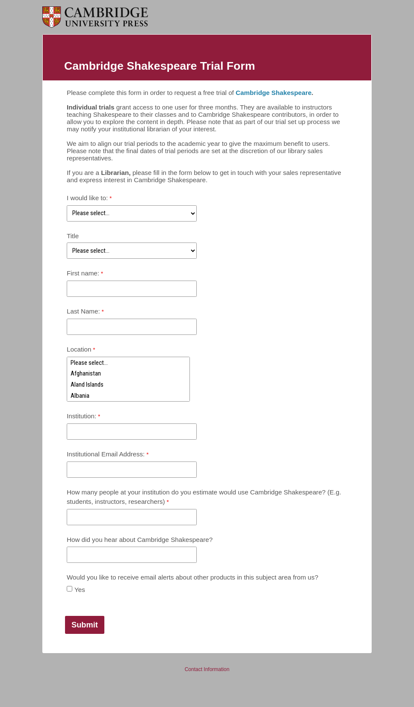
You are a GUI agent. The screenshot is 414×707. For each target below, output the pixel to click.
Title (73, 236)
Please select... (128, 362)
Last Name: (83, 311)
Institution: (81, 416)
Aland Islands (128, 384)
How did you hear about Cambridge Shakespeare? (140, 539)
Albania (128, 395)
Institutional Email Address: (106, 454)
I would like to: (87, 197)
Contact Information (207, 669)
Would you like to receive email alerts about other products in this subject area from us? (192, 577)
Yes (79, 589)
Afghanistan (128, 373)
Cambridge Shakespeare (273, 92)
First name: (83, 273)
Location (79, 349)
